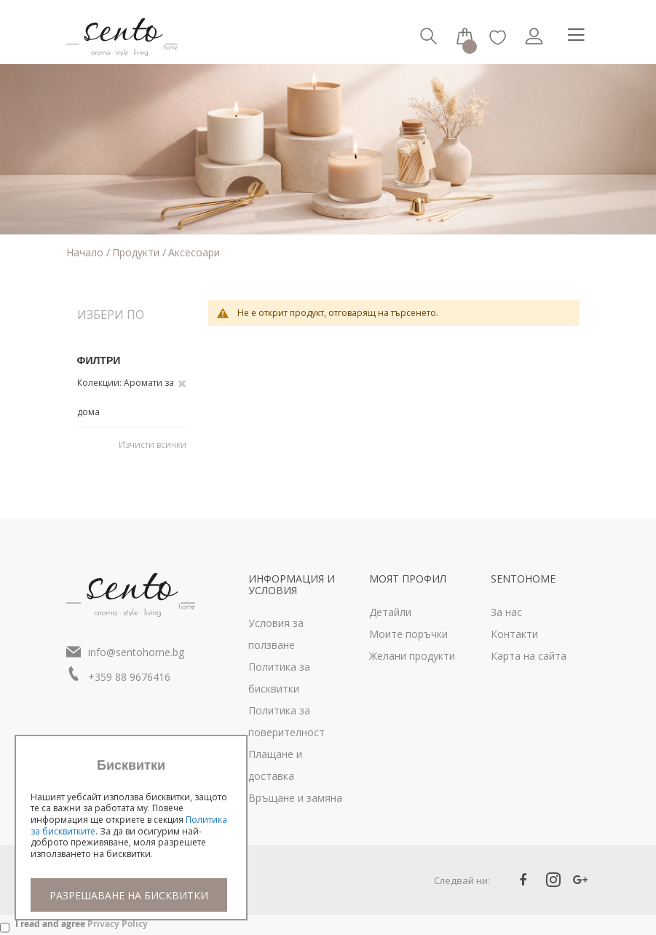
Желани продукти (412, 656)
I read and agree (81, 924)
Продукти (137, 252)
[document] (131, 835)
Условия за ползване (276, 634)
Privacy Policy (117, 924)
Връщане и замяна (295, 798)
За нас (506, 612)
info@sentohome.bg (136, 652)
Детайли (390, 612)
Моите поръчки (408, 634)
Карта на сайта (528, 656)
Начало (86, 252)
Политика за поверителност (286, 721)
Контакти (514, 634)
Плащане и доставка (275, 765)
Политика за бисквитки (279, 677)
